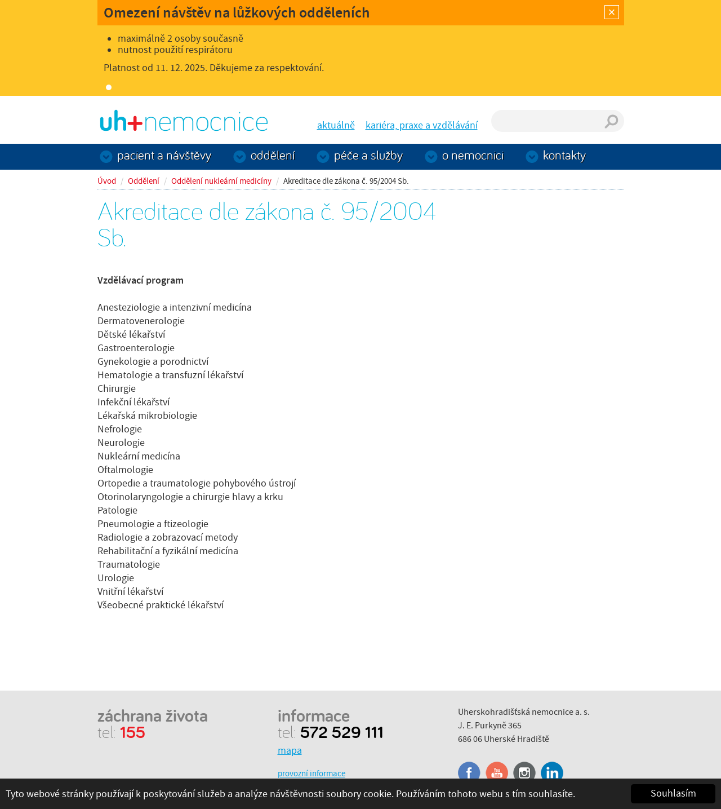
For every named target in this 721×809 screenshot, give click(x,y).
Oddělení (273, 155)
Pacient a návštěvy (164, 155)
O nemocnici (473, 155)
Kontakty (564, 155)
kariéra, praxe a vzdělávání (422, 125)
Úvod (106, 181)
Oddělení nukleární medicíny (221, 181)
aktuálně (336, 125)
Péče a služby (368, 155)
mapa (290, 750)
